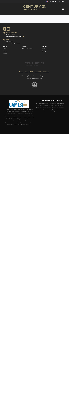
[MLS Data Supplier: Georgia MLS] (19, 104)
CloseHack (39, 78)
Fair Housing (46, 72)
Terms (26, 72)
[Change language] (47, 1)
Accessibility (38, 72)
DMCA (31, 72)
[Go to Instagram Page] (8, 29)
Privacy (21, 72)
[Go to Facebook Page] (4, 29)
